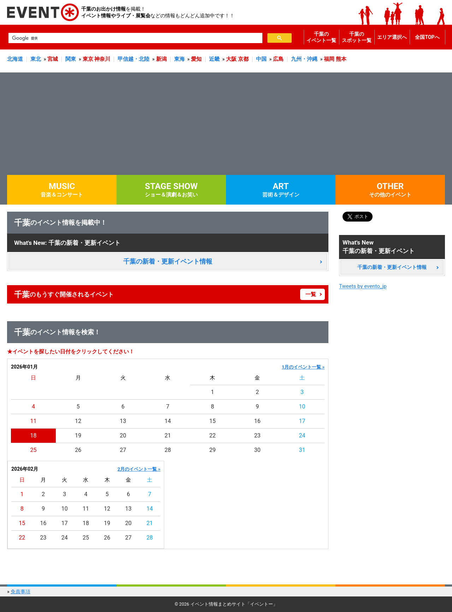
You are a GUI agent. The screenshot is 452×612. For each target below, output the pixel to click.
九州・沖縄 (304, 59)
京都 (243, 59)
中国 (261, 59)
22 (212, 435)
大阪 (231, 59)
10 (302, 406)
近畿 (214, 59)
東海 (179, 59)
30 (257, 450)
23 (257, 435)
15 (212, 421)
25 (33, 450)
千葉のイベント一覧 (321, 37)
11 (33, 421)
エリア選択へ (392, 37)
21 (168, 435)
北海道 (15, 59)
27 (123, 450)
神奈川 (102, 59)
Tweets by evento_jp (363, 286)
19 (78, 435)
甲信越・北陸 (133, 59)
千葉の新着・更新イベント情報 (167, 261)
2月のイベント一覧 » (139, 469)
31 (302, 450)
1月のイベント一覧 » (303, 367)
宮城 (52, 59)
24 (302, 435)
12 (78, 421)
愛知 (196, 59)
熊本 (341, 59)
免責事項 (20, 591)
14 (168, 421)
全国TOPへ (427, 37)
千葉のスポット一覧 (356, 37)
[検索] (134, 38)
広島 (278, 59)
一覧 (310, 294)
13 (123, 421)
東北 (35, 59)
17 (302, 421)
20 (123, 435)
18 (33, 435)
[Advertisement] (226, 121)
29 (212, 450)
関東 (70, 59)
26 (78, 450)
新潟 (161, 59)
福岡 (329, 59)
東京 (88, 59)
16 (257, 421)
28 (168, 450)
